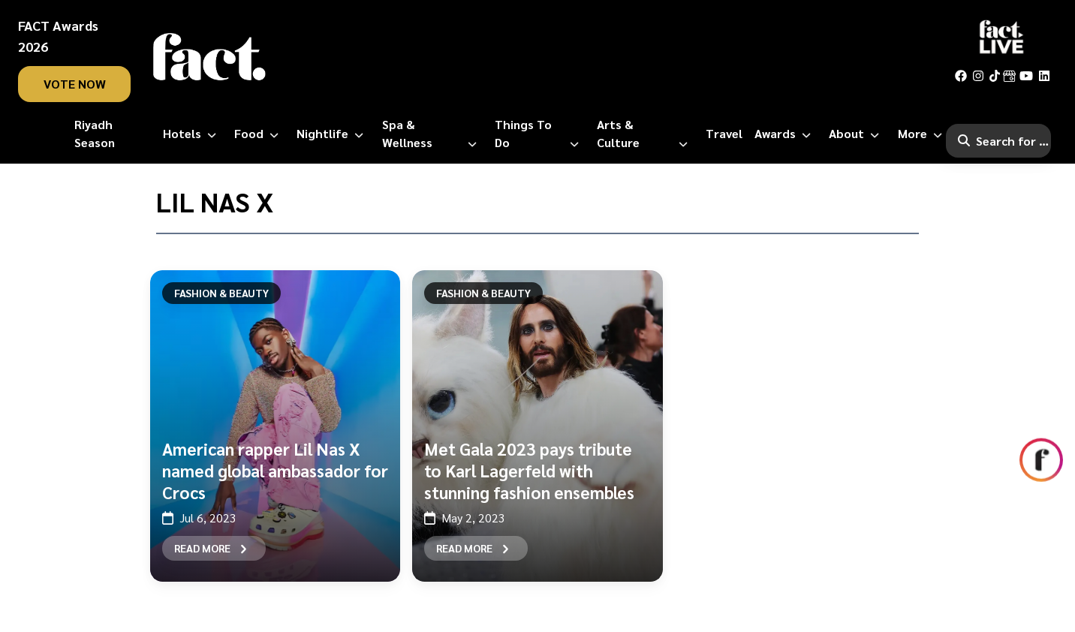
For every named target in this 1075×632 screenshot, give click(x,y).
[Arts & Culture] (645, 134)
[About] (857, 134)
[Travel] (724, 134)
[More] (923, 134)
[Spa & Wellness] (432, 134)
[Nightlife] (333, 134)
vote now (75, 84)
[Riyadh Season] (112, 134)
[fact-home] (209, 57)
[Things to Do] (540, 134)
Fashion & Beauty (221, 292)
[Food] (259, 134)
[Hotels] (192, 134)
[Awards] (785, 134)
